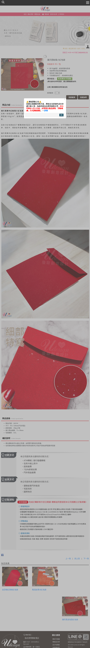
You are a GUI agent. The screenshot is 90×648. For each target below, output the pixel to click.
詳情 (46, 111)
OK (61, 115)
